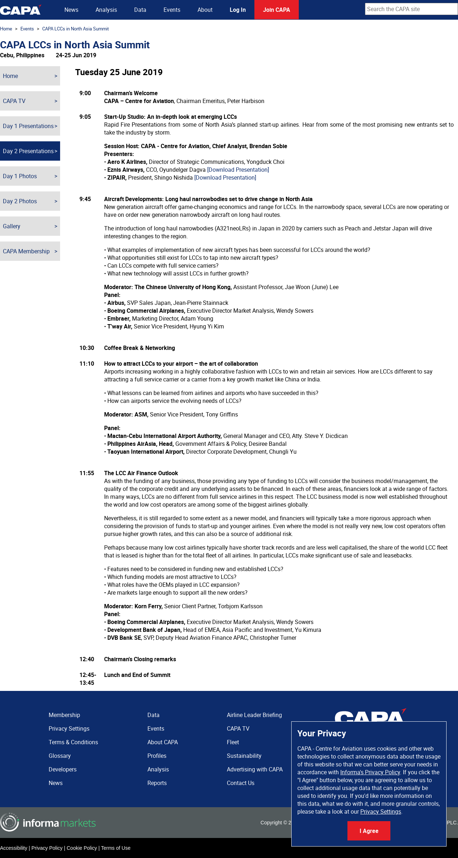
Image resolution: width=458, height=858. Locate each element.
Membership (64, 715)
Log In (238, 10)
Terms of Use (115, 848)
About (205, 10)
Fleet (233, 742)
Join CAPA (276, 10)
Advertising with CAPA (255, 769)
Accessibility (13, 848)
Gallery (11, 226)
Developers (63, 769)
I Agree (369, 831)
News (71, 10)
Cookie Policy (82, 848)
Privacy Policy (47, 848)
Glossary (60, 756)
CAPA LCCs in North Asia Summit (75, 28)
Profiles (156, 756)
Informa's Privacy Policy (370, 772)
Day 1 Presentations (28, 126)
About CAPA (162, 742)
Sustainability (244, 756)
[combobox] (411, 9)
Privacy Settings (380, 811)
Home (6, 28)
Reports (157, 783)
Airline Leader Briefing (254, 715)
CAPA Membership (26, 251)
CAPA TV (14, 101)
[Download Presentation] (238, 170)
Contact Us (240, 783)
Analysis (106, 10)
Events (172, 10)
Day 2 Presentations (28, 151)
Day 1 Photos (20, 176)
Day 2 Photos (20, 201)
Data (140, 10)
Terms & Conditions (73, 742)
